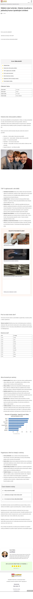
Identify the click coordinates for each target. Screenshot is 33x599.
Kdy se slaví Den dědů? (10, 490)
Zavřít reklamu (30, 590)
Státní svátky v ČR (16, 586)
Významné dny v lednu (15, 4)
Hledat (29, 1)
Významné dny (16, 584)
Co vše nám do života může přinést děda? (14, 499)
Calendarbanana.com (3, 4)
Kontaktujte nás (16, 591)
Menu (31, 1)
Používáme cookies (16, 589)
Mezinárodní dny (9, 4)
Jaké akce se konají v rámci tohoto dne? (13, 494)
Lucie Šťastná (12, 551)
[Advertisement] (16, 22)
